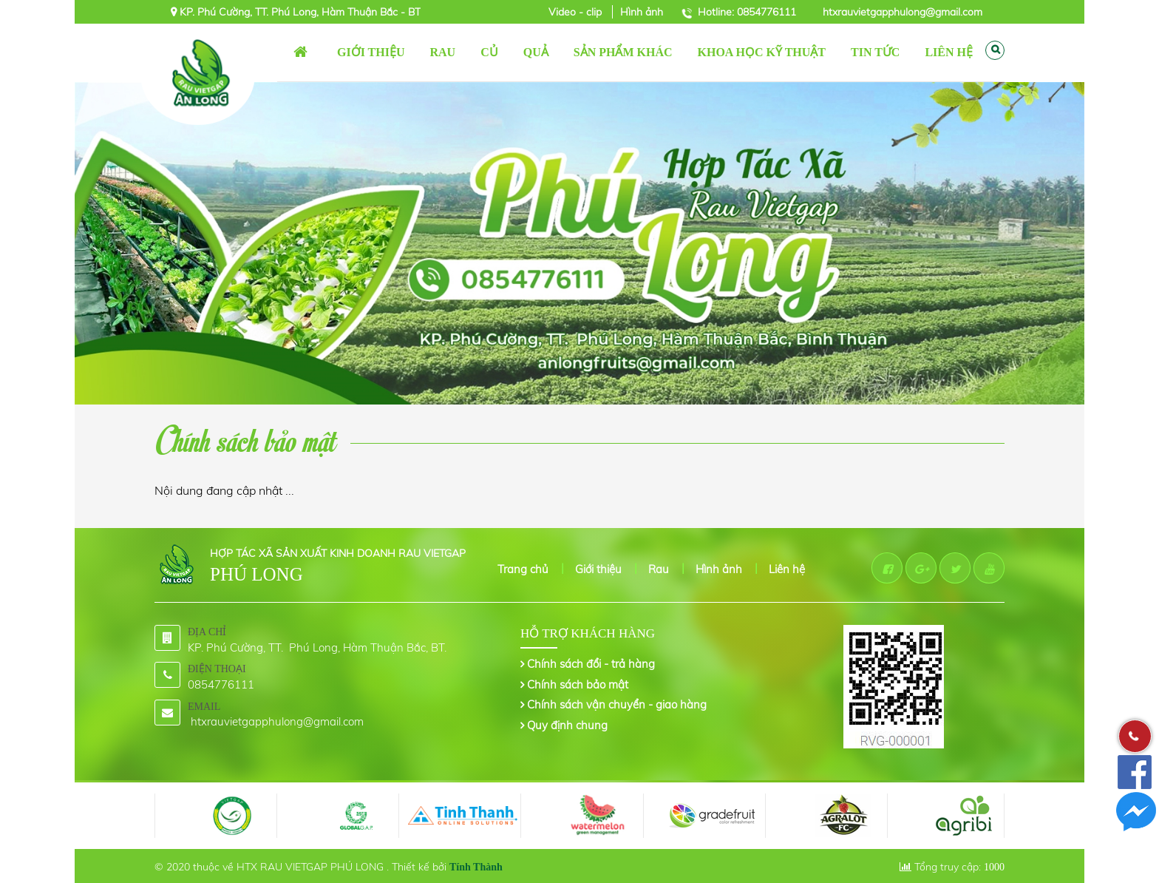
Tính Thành (476, 867)
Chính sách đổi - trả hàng (591, 664)
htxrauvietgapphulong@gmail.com (902, 11)
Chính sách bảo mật (577, 684)
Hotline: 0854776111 (747, 11)
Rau (658, 569)
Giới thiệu (598, 569)
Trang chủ (300, 52)
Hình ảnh (641, 11)
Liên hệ (787, 569)
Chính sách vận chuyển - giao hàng (617, 704)
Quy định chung (567, 725)
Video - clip (576, 11)
